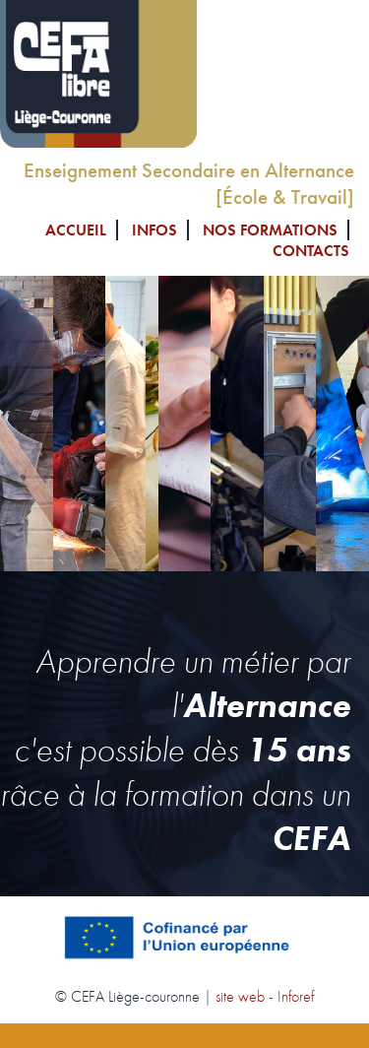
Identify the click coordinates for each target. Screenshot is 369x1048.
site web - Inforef (264, 996)
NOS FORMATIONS (270, 230)
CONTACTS (311, 250)
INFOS (154, 230)
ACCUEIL (75, 230)
